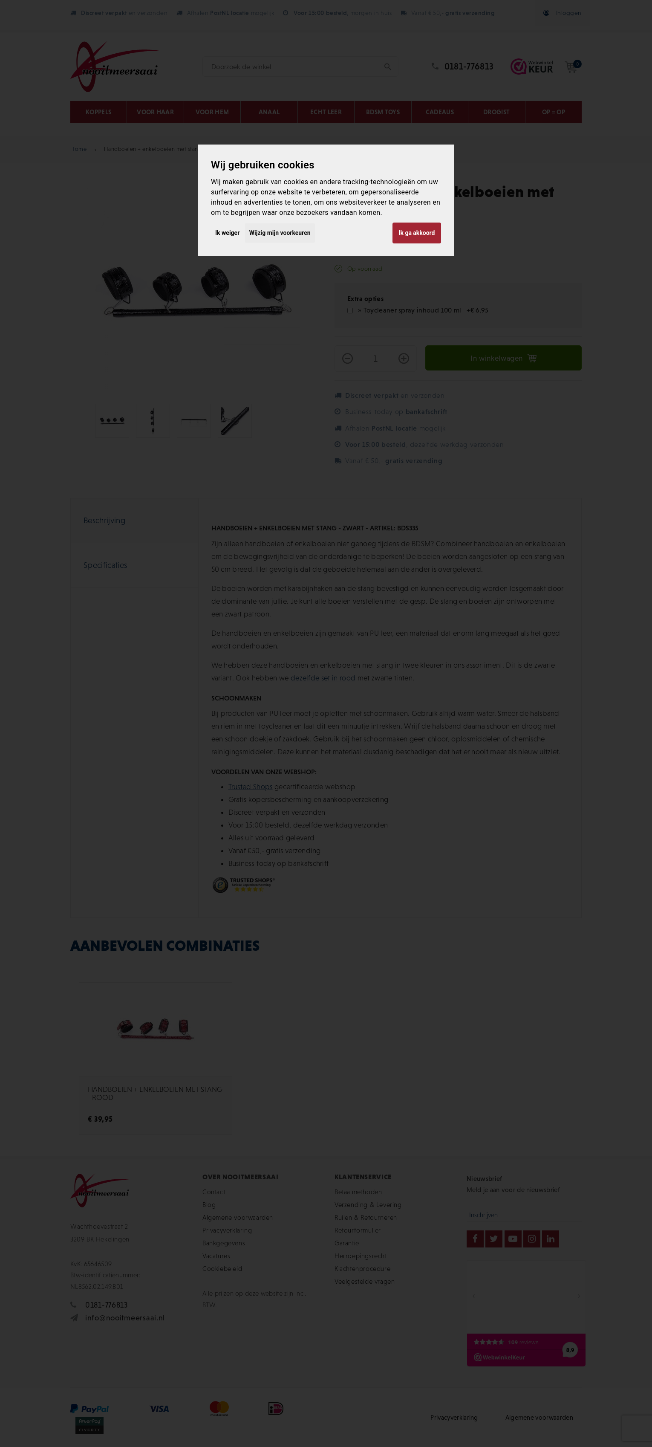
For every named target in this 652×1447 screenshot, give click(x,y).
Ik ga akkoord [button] (416, 232)
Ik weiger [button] (227, 232)
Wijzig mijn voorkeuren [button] (280, 232)
